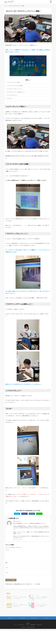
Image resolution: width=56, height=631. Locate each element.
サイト (6, 574)
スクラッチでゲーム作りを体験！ (15, 85)
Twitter (17, 513)
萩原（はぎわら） (17, 521)
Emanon (33, 629)
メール (6, 569)
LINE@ (20, 539)
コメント (7, 549)
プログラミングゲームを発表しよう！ (16, 92)
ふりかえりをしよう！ (12, 95)
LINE (39, 513)
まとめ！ (9, 98)
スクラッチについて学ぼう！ (14, 82)
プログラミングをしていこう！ (14, 88)
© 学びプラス (23, 629)
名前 (6, 564)
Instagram (32, 513)
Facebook (24, 513)
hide (29, 80)
